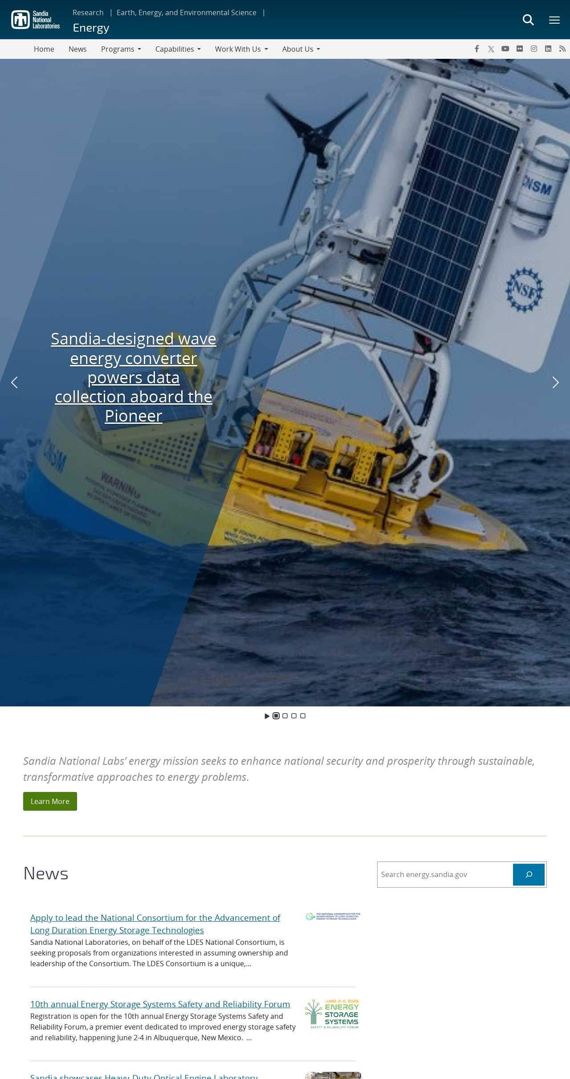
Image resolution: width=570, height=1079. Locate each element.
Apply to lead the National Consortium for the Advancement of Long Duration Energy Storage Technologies (155, 923)
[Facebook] (477, 48)
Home (44, 49)
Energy (91, 27)
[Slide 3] (294, 715)
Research (88, 12)
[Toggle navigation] (17, 49)
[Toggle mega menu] (555, 19)
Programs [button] (117, 49)
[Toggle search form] (528, 19)
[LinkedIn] (548, 48)
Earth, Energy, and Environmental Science (186, 12)
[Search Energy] (529, 875)
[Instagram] (534, 48)
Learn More (50, 801)
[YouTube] (505, 48)
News (78, 49)
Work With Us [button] (238, 49)
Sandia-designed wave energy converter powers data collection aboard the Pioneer (133, 377)
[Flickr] (519, 48)
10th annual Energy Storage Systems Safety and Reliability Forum (160, 1004)
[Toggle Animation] (267, 716)
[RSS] (562, 48)
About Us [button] (298, 49)
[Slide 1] (276, 715)
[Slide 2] (285, 715)
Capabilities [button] (174, 49)
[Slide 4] (302, 715)
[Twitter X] (491, 48)
